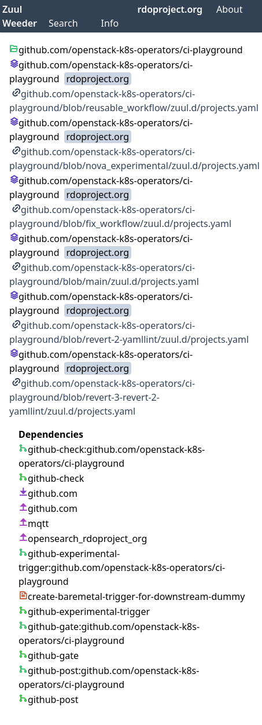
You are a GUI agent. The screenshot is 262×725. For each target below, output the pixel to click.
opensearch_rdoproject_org (83, 538)
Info (110, 23)
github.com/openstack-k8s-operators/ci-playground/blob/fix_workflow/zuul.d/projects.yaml (120, 216)
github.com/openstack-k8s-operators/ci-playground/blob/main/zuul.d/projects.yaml (104, 274)
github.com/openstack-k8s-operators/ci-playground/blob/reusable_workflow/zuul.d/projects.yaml (134, 100)
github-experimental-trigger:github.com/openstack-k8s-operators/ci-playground (122, 567)
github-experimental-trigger (84, 611)
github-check (51, 478)
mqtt (34, 523)
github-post (48, 699)
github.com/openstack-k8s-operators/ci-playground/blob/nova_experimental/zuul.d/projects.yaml (134, 158)
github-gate (49, 655)
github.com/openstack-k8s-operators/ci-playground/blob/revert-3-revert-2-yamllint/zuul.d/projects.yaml (102, 397)
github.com (48, 493)
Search (63, 23)
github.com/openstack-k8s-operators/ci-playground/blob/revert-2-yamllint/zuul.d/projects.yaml (129, 332)
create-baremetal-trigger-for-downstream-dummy (132, 596)
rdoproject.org (170, 9)
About (229, 9)
